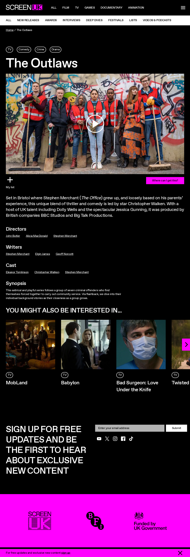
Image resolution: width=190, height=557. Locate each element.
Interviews (71, 20)
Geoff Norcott (64, 254)
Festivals (115, 20)
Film (65, 8)
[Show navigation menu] (183, 8)
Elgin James (42, 254)
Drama (56, 49)
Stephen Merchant (65, 236)
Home (9, 30)
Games (90, 8)
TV (9, 49)
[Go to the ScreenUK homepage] (24, 8)
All (53, 8)
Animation (136, 8)
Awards (51, 20)
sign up (65, 553)
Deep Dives (94, 20)
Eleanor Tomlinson (17, 272)
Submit (176, 428)
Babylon (70, 382)
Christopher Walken (46, 272)
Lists (133, 20)
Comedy (24, 49)
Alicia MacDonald (37, 236)
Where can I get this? (165, 181)
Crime (40, 49)
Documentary (111, 8)
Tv (77, 8)
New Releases (28, 20)
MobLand (16, 382)
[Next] (186, 345)
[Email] (129, 428)
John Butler (13, 236)
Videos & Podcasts (157, 20)
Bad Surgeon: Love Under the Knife (137, 386)
